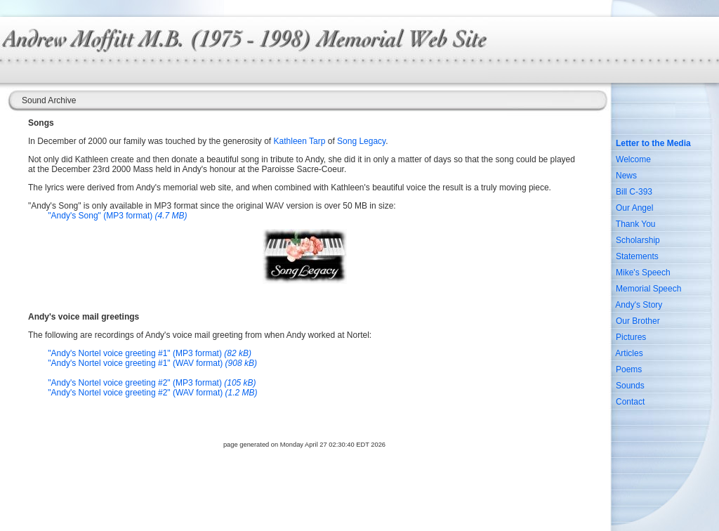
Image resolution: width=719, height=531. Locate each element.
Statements (637, 256)
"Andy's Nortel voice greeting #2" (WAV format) (152, 393)
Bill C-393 (634, 192)
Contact (630, 402)
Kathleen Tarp (300, 141)
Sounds (630, 386)
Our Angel (634, 208)
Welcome (633, 159)
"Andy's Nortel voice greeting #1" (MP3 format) (149, 353)
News (626, 176)
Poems (629, 369)
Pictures (631, 337)
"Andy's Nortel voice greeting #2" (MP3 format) (152, 383)
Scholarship (638, 240)
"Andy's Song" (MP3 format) (117, 216)
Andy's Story (638, 305)
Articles (628, 353)
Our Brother (638, 321)
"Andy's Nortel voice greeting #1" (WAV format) (152, 363)
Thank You (636, 224)
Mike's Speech (643, 272)
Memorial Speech (648, 289)
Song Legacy (361, 141)
